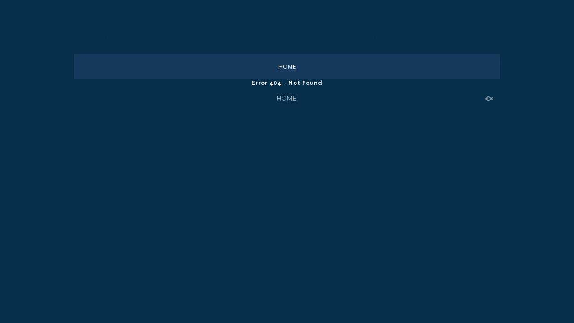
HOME (287, 66)
